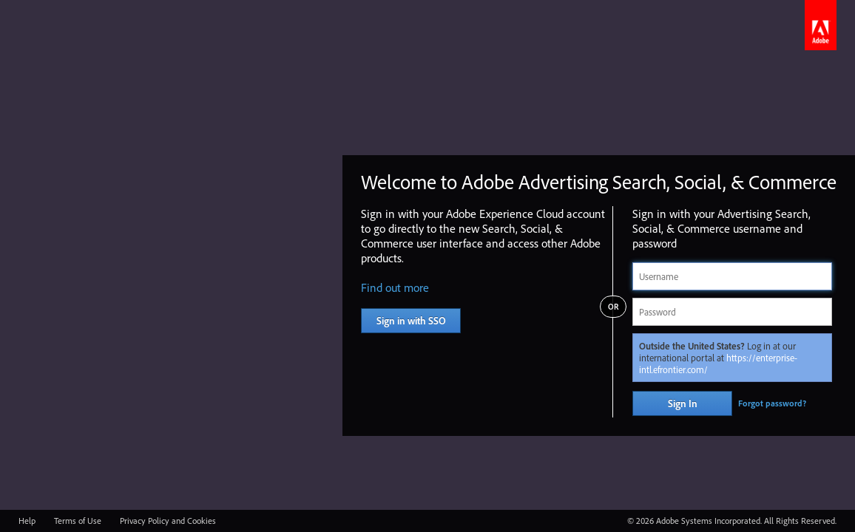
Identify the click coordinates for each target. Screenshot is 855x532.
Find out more (395, 287)
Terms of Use (77, 520)
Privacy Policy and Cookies (168, 520)
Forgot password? (772, 403)
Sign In (682, 403)
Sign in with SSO (411, 320)
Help (27, 520)
